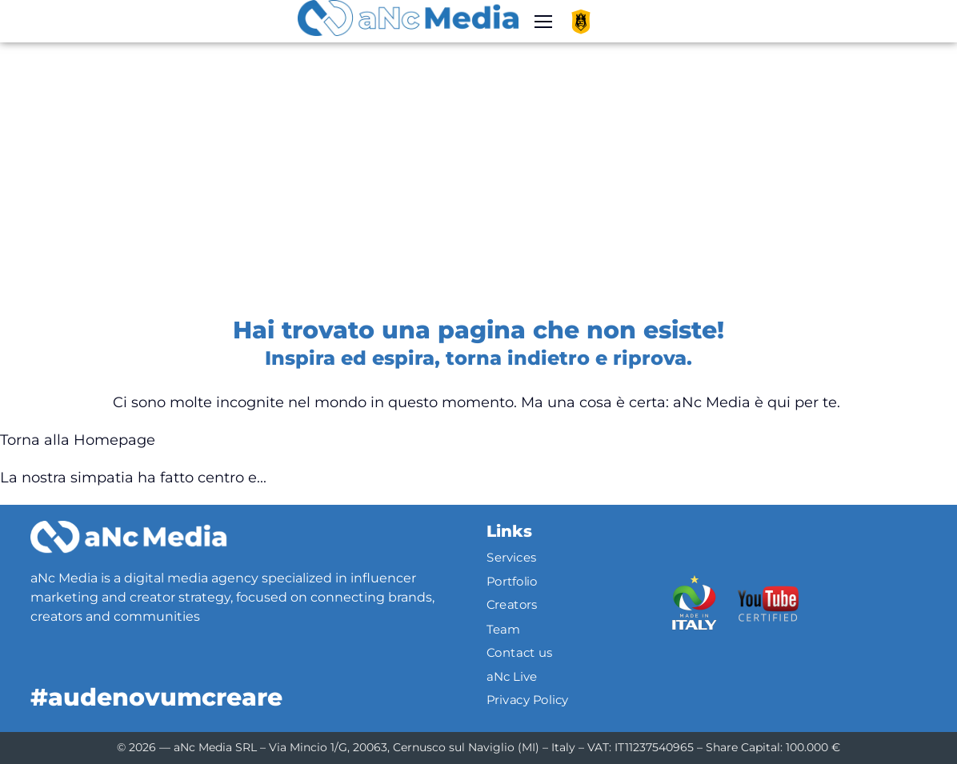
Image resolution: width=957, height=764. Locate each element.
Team (503, 629)
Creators (512, 605)
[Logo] (128, 537)
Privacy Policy (528, 700)
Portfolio (512, 581)
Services (512, 557)
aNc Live (512, 676)
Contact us (520, 653)
